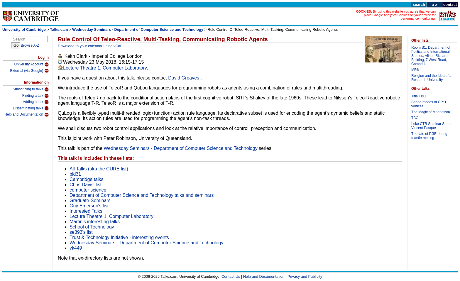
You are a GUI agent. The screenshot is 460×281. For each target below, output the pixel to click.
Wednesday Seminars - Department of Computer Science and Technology (138, 29)
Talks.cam (59, 29)
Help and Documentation (26, 114)
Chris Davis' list (86, 184)
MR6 (415, 70)
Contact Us (230, 276)
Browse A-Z (30, 45)
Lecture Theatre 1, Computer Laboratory (105, 67)
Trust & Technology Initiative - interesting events (119, 237)
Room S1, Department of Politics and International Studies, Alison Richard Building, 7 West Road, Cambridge (430, 55)
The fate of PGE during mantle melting (429, 136)
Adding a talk (36, 102)
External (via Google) (29, 70)
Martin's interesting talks (95, 221)
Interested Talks (86, 211)
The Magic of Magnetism (430, 112)
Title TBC (418, 96)
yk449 (76, 248)
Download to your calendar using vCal (89, 46)
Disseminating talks (31, 108)
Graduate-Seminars (90, 200)
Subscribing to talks (31, 89)
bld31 (75, 174)
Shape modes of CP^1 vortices (429, 104)
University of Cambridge (24, 29)
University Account (31, 64)
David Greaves (184, 77)
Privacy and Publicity (305, 276)
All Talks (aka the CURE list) (99, 168)
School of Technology (92, 226)
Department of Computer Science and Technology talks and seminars (142, 195)
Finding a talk (35, 96)
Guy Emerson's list (89, 205)
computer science (88, 189)
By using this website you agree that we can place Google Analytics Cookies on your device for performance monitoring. (400, 15)
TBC (414, 118)
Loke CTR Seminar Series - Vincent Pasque (432, 126)
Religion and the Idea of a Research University (431, 78)
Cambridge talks (87, 179)
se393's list (81, 232)
